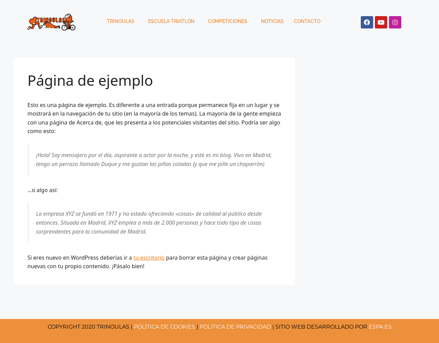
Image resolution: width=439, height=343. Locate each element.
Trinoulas (120, 21)
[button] (122, 21)
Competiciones (227, 21)
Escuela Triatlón (171, 21)
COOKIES (164, 326)
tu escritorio (149, 257)
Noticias (272, 21)
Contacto (307, 21)
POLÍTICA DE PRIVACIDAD (235, 326)
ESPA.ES (380, 326)
